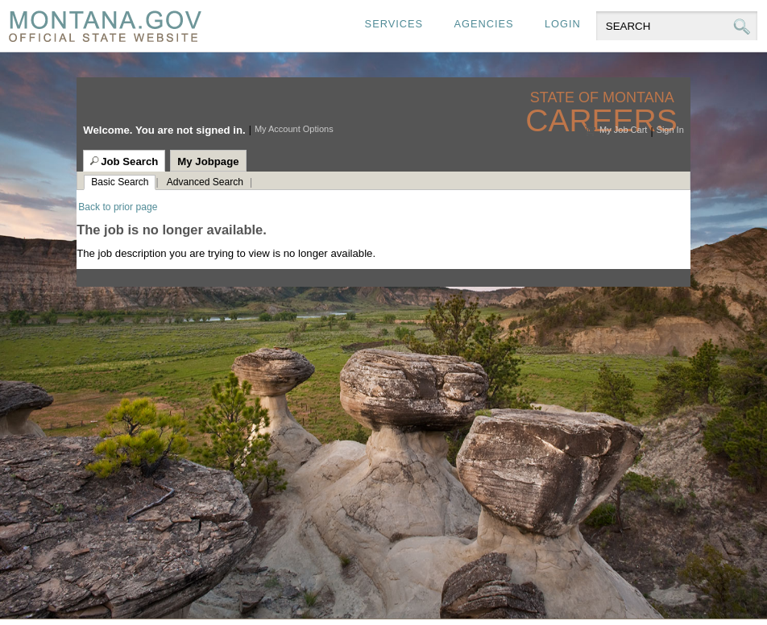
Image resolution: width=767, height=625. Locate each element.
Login (563, 24)
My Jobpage (207, 161)
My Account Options (294, 129)
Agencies (483, 24)
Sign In (670, 130)
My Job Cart (623, 130)
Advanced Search (205, 182)
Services (394, 24)
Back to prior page (117, 207)
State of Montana (604, 98)
